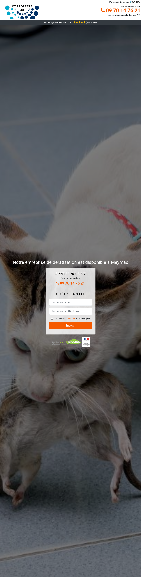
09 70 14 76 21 (120, 10)
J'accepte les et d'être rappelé (72, 318)
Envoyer (71, 325)
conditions (70, 318)
